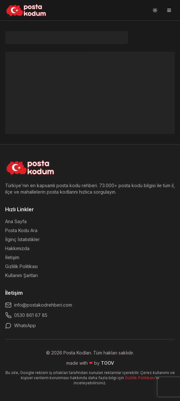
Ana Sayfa (16, 221)
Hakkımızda (17, 248)
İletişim (12, 257)
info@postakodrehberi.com (38, 305)
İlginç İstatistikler (22, 239)
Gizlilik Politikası (21, 266)
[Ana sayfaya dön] (30, 167)
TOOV (107, 363)
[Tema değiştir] (155, 10)
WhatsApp (20, 325)
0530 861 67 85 (26, 315)
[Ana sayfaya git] (26, 10)
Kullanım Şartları (21, 275)
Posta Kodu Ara (21, 230)
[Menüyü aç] (169, 10)
